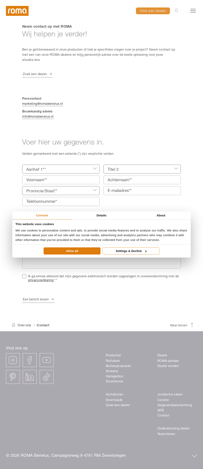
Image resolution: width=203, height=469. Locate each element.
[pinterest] (13, 377)
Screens (112, 371)
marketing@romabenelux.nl (42, 104)
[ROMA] (18, 11)
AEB (160, 410)
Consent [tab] (42, 215)
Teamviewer (166, 434)
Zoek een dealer (35, 74)
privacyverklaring (41, 280)
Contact (163, 415)
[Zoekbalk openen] (176, 11)
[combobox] (61, 169)
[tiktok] (47, 377)
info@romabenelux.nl (38, 117)
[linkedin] (30, 377)
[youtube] (47, 360)
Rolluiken (113, 361)
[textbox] (60, 170)
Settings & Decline (131, 251)
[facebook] (30, 360)
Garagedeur (115, 376)
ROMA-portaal (168, 361)
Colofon (163, 400)
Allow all (72, 251)
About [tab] (161, 215)
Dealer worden (168, 366)
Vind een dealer (153, 11)
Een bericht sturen (36, 299)
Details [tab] (101, 215)
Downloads (114, 400)
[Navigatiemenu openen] (193, 11)
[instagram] (13, 360)
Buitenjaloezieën (118, 366)
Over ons (24, 325)
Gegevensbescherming (174, 405)
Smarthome (114, 381)
